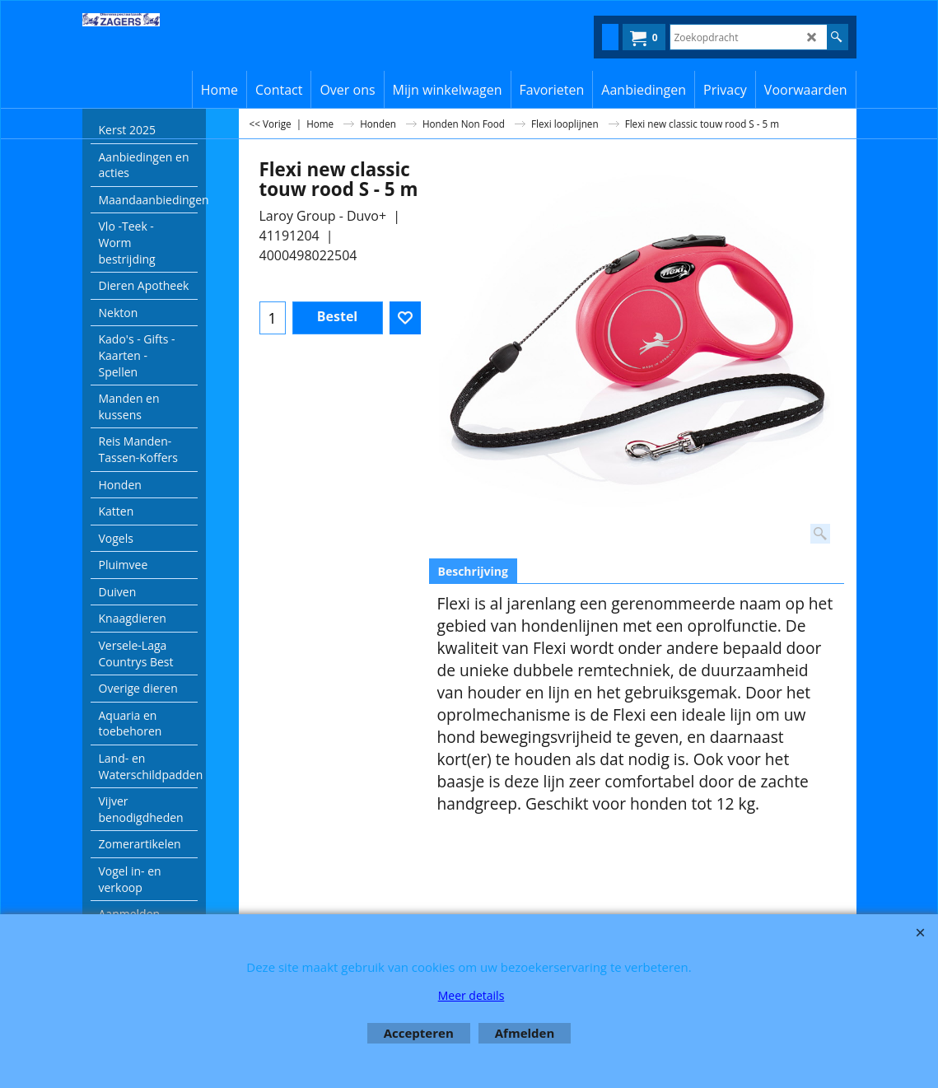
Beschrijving (473, 571)
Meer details (471, 995)
